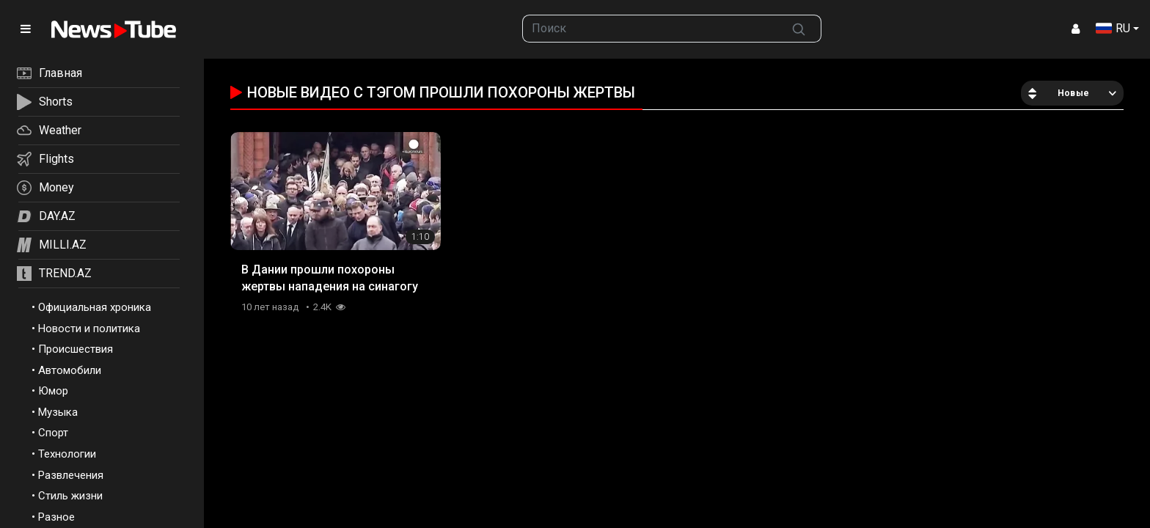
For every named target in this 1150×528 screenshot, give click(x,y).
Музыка (58, 412)
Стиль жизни (70, 495)
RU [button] (1113, 28)
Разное (56, 517)
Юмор (53, 390)
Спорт (53, 432)
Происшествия (75, 349)
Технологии (67, 454)
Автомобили (69, 370)
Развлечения (70, 475)
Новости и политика (89, 328)
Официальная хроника (94, 307)
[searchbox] (650, 29)
